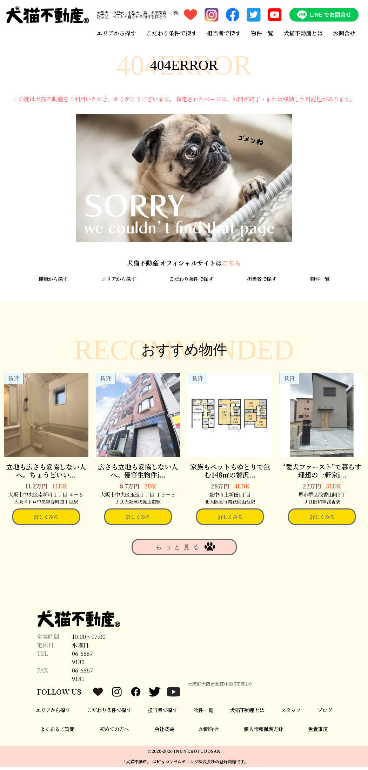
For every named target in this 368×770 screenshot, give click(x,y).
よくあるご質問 (57, 732)
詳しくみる (46, 520)
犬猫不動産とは (303, 32)
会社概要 (164, 732)
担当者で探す (224, 32)
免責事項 (318, 732)
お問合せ (344, 32)
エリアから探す (116, 32)
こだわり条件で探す (171, 32)
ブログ (324, 713)
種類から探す (53, 282)
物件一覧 (262, 32)
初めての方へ (114, 732)
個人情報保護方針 (263, 732)
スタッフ (291, 713)
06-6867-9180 (83, 661)
